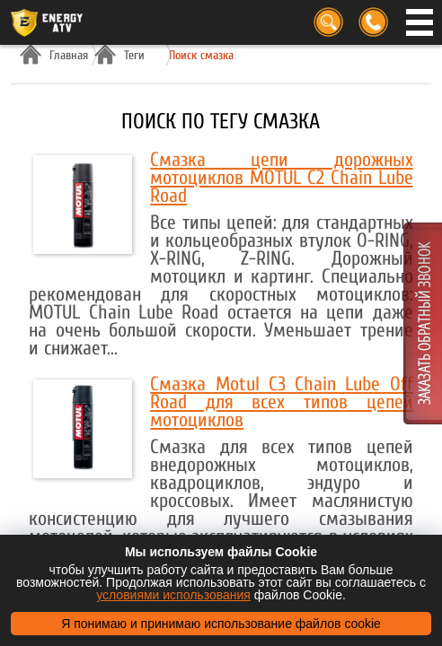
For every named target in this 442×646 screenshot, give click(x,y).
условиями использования (173, 595)
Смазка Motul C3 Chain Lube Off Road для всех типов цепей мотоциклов (281, 402)
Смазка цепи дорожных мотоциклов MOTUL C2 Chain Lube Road (281, 177)
